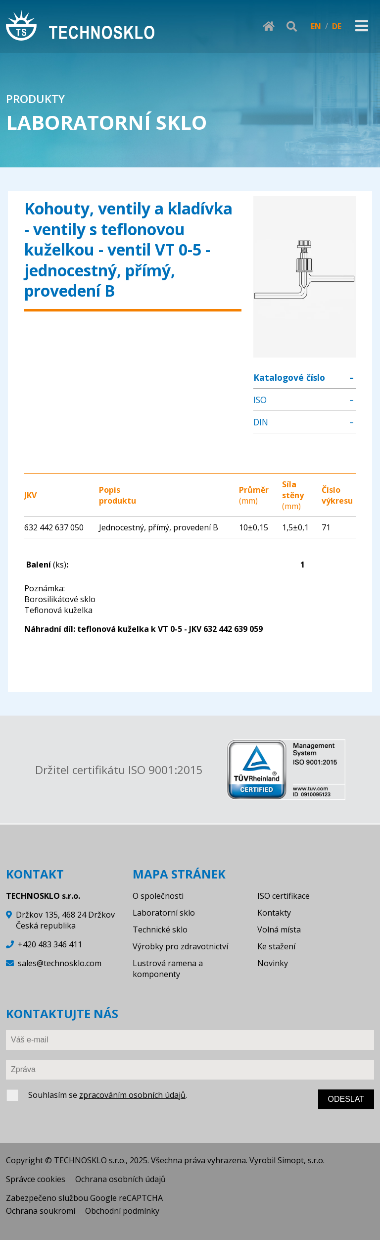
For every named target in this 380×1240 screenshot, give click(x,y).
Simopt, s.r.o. (301, 1160)
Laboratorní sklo (164, 912)
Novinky (272, 963)
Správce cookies (35, 1179)
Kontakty (274, 912)
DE (336, 26)
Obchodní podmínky (122, 1210)
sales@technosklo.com (59, 963)
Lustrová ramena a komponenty (168, 969)
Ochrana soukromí (40, 1210)
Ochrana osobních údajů (120, 1179)
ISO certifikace (283, 895)
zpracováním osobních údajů (132, 1094)
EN (316, 26)
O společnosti (158, 895)
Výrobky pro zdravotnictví (180, 946)
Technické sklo (160, 929)
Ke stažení (276, 946)
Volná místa (279, 929)
